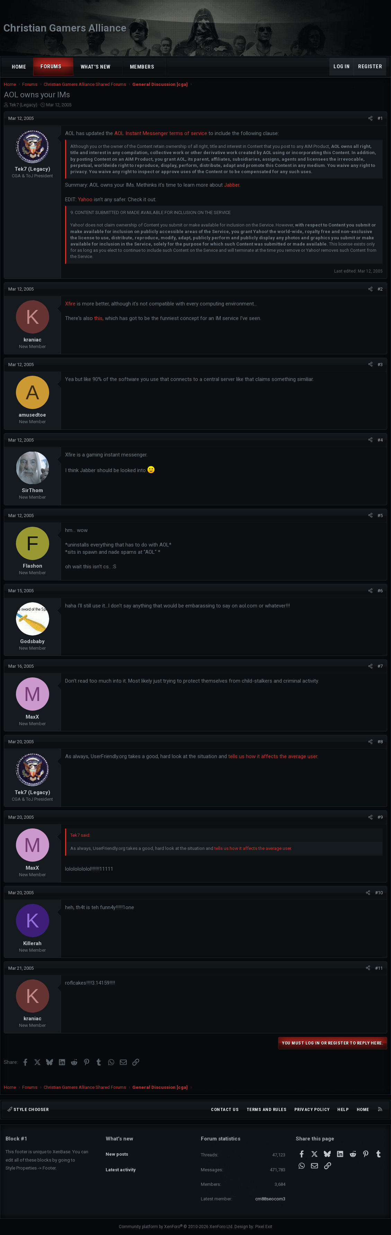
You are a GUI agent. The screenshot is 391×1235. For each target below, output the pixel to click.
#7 (378, 673)
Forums (51, 66)
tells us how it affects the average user (274, 763)
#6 (378, 597)
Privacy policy (312, 1109)
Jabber (233, 192)
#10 (377, 899)
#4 (378, 447)
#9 (378, 824)
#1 (378, 125)
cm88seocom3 (270, 1198)
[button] (67, 66)
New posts (117, 1150)
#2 (378, 296)
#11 (377, 975)
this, (100, 325)
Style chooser (28, 1109)
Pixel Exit (263, 1226)
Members (142, 67)
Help (343, 1109)
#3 (378, 371)
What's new (95, 67)
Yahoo (87, 206)
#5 (378, 522)
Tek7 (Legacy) (25, 111)
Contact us (225, 1109)
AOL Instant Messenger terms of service (162, 140)
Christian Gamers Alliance (64, 28)
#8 (378, 748)
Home (19, 67)
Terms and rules (267, 1109)
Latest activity (121, 1163)
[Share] (368, 125)
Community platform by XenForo (176, 1226)
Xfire (72, 311)
